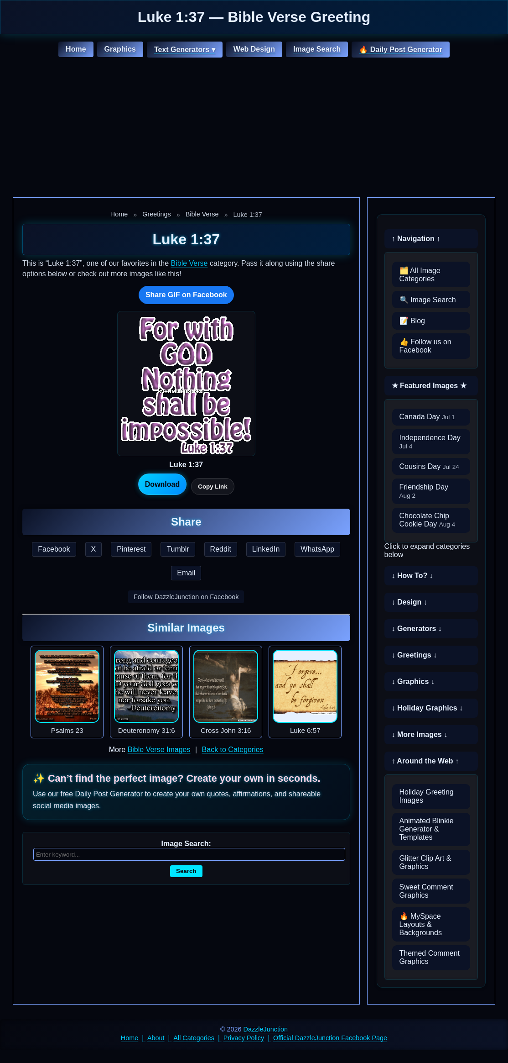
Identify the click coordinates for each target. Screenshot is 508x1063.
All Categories (193, 1038)
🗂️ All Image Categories (420, 275)
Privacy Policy (243, 1038)
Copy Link (212, 486)
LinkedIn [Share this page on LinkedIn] (266, 549)
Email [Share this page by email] (186, 573)
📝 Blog (412, 321)
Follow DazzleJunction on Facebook (186, 596)
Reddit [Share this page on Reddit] (220, 549)
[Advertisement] (254, 129)
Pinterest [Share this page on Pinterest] (131, 549)
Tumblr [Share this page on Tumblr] (177, 549)
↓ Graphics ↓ (413, 681)
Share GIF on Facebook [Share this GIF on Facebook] (186, 295)
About (156, 1038)
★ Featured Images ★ (429, 385)
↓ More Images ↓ (420, 734)
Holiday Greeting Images (426, 796)
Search (186, 871)
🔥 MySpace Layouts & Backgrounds (420, 924)
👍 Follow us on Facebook (425, 346)
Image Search (317, 49)
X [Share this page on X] (93, 549)
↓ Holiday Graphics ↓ (427, 708)
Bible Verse (202, 214)
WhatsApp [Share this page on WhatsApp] (317, 549)
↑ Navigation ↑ (416, 238)
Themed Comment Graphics (429, 957)
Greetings (156, 214)
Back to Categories (233, 749)
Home (76, 49)
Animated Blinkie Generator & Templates (426, 829)
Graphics (120, 49)
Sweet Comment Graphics (426, 891)
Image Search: (186, 843)
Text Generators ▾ (184, 49)
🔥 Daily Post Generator (400, 49)
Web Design (254, 49)
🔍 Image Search (427, 300)
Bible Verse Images (159, 749)
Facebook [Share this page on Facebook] (54, 549)
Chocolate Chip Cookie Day (427, 520)
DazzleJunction (266, 1029)
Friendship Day (424, 491)
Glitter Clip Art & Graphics (425, 862)
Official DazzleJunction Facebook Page (330, 1038)
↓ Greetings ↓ (414, 655)
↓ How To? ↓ (412, 575)
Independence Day (430, 442)
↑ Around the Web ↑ (425, 761)
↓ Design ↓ (409, 602)
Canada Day (427, 417)
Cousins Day (429, 466)
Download (162, 484)
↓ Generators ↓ (417, 628)
